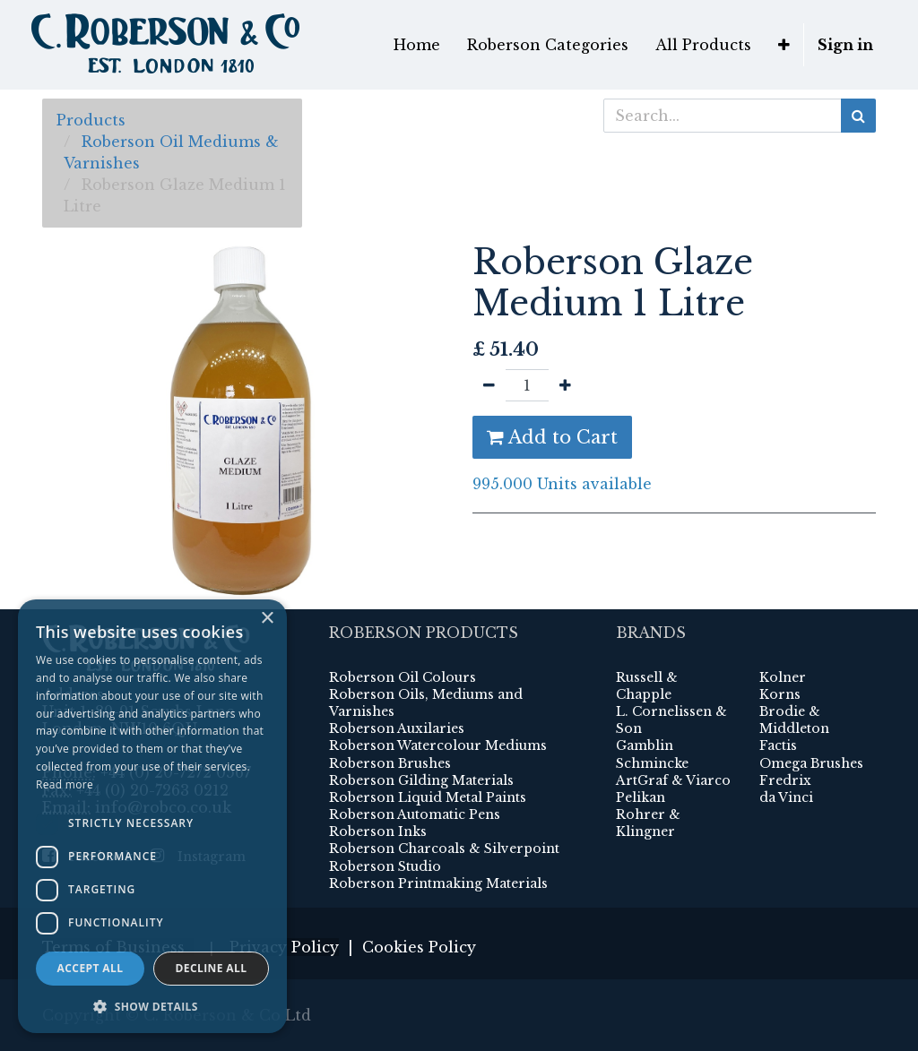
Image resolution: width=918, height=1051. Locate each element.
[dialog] (152, 816)
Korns (780, 694)
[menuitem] (417, 44)
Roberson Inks (378, 831)
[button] (784, 44)
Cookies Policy (419, 947)
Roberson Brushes (390, 763)
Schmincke (652, 763)
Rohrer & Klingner (648, 823)
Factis (778, 745)
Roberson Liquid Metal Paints (427, 797)
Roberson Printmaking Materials (438, 883)
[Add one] (565, 385)
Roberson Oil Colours (402, 677)
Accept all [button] (90, 968)
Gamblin (644, 745)
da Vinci (786, 797)
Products (91, 120)
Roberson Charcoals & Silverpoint (444, 848)
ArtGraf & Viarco (673, 780)
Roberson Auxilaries (396, 728)
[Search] (858, 116)
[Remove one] (489, 385)
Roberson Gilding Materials (421, 780)
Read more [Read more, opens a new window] (64, 784)
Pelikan (640, 797)
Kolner (782, 677)
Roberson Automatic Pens (414, 814)
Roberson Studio (385, 866)
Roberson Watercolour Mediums (438, 745)
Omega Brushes (811, 763)
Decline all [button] (211, 968)
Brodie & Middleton (794, 720)
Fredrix (785, 780)
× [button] (266, 618)
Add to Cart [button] (552, 437)
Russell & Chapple (647, 685)
